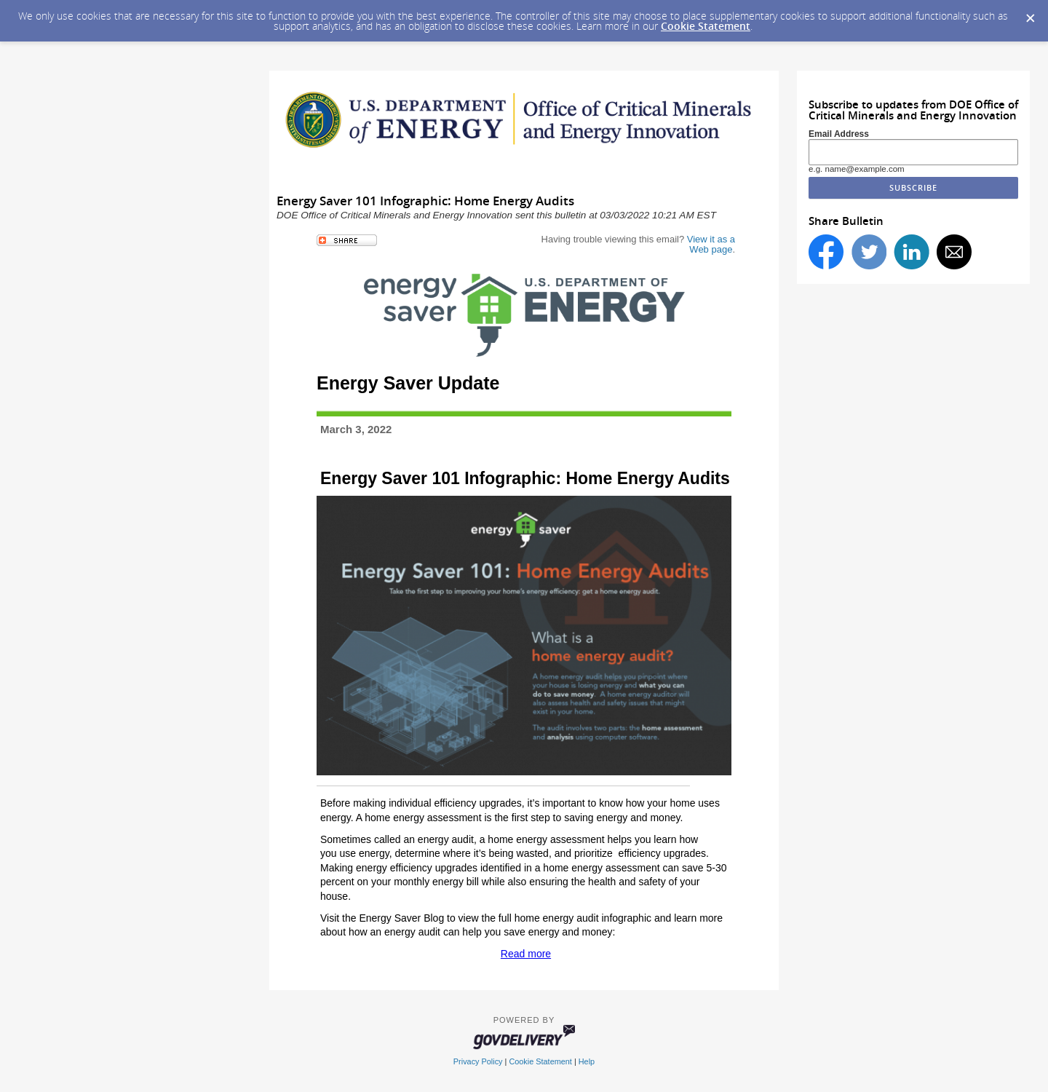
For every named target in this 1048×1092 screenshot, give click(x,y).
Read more (526, 954)
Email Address (839, 134)
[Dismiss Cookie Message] (1030, 14)
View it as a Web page (711, 244)
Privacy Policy (478, 1061)
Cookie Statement (705, 26)
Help (587, 1061)
